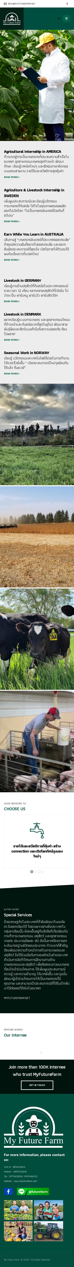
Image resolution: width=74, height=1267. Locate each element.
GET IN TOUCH (37, 1085)
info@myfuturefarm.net (19, 4)
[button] (32, 871)
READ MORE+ (12, 177)
